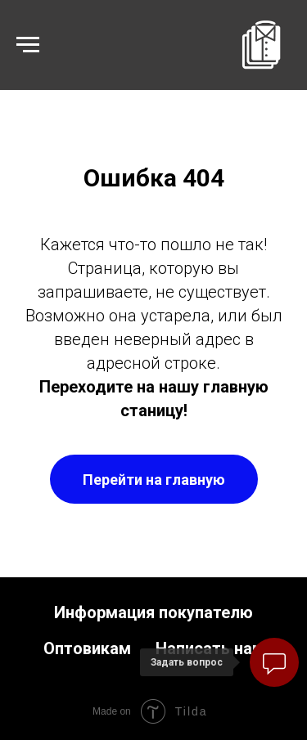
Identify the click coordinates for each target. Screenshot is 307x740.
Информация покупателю (153, 612)
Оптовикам (87, 648)
